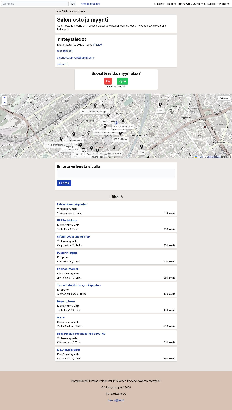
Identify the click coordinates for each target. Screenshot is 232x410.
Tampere (170, 3)
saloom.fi (62, 64)
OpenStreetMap (214, 157)
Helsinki (159, 3)
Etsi (73, 3)
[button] (80, 145)
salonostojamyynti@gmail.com (75, 57)
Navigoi (97, 44)
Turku (181, 3)
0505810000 (65, 51)
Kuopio (211, 3)
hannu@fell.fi (116, 400)
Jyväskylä (199, 3)
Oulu (189, 3)
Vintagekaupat (90, 3)
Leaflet (199, 157)
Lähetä (64, 183)
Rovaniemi (223, 3)
